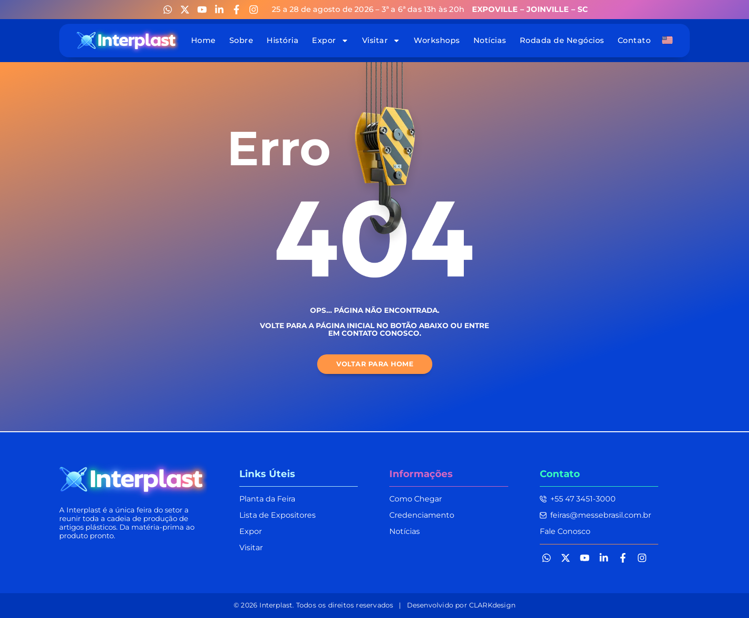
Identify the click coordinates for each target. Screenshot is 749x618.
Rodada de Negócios (562, 40)
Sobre (241, 40)
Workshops (437, 40)
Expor (330, 40)
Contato (634, 40)
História (283, 40)
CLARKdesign (492, 605)
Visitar (381, 40)
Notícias (489, 40)
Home (203, 40)
